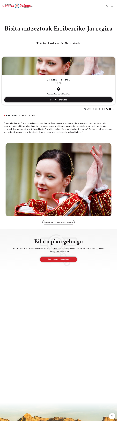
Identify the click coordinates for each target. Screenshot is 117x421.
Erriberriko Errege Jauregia (22, 123)
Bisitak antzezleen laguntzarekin (58, 222)
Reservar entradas (58, 99)
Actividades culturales (50, 43)
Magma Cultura (27, 115)
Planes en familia (72, 43)
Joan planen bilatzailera (58, 259)
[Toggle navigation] (112, 6)
